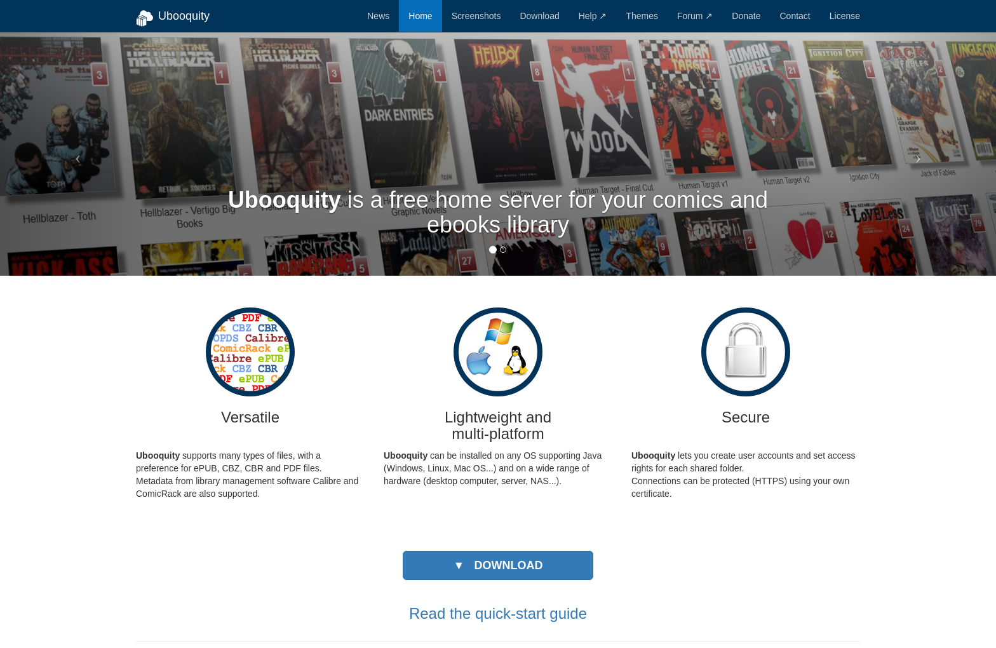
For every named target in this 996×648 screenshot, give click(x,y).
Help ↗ (593, 16)
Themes (642, 16)
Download (539, 16)
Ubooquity (173, 18)
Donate (746, 16)
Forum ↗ (695, 16)
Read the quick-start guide (498, 613)
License (845, 16)
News (378, 16)
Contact (794, 16)
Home (420, 16)
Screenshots (476, 16)
